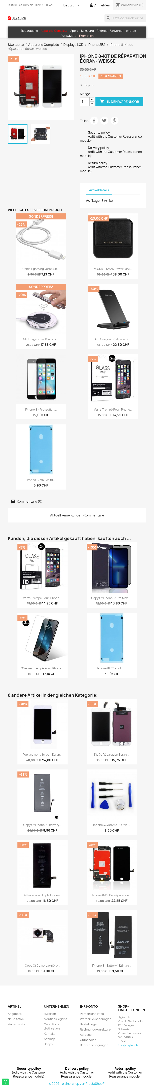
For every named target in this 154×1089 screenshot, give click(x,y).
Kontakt (49, 1034)
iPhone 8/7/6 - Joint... (41, 480)
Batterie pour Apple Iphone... (42, 895)
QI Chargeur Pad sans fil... (41, 339)
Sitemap (49, 1039)
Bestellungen (89, 1024)
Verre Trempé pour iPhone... (113, 409)
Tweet (104, 121)
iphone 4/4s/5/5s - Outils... (111, 825)
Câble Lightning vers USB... (40, 269)
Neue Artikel (16, 1019)
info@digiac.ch (128, 1045)
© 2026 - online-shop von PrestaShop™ (77, 1084)
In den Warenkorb (119, 101)
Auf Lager (93, 201)
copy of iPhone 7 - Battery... (42, 825)
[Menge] (85, 101)
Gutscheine (88, 1040)
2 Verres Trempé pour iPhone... (42, 668)
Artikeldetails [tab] (99, 190)
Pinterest (114, 121)
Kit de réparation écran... (111, 754)
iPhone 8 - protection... (41, 409)
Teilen (94, 121)
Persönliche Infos (92, 1014)
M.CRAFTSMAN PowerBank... (113, 269)
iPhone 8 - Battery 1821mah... (111, 965)
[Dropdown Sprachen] (72, 5)
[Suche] (125, 18)
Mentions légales (55, 1019)
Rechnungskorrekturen (96, 1029)
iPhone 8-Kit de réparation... (111, 895)
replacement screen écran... (42, 754)
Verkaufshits (16, 1024)
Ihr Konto (89, 1006)
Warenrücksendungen (95, 1019)
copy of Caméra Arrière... (42, 965)
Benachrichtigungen (94, 1045)
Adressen (86, 1035)
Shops (48, 1044)
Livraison (50, 1014)
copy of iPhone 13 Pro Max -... (111, 598)
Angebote (15, 1014)
